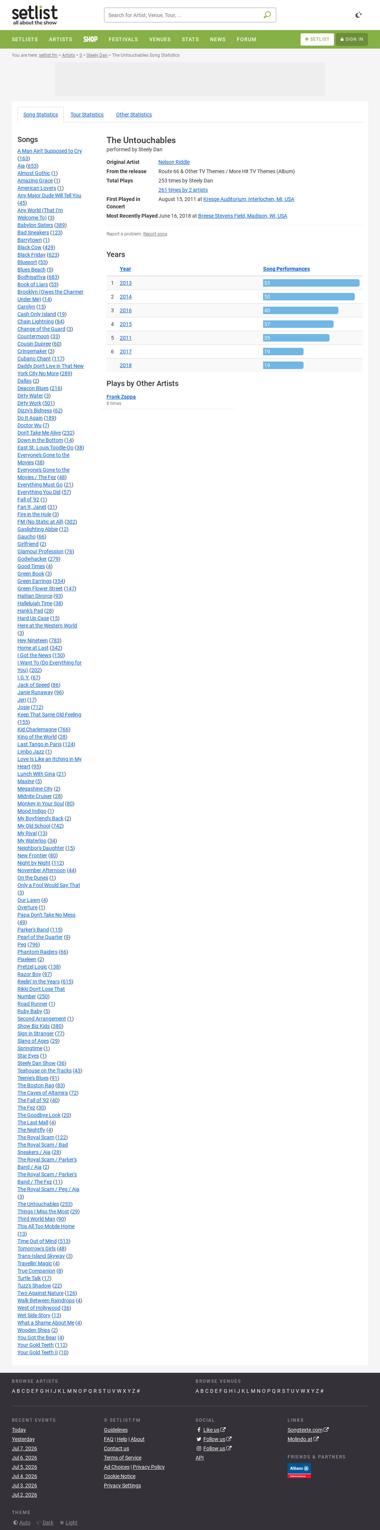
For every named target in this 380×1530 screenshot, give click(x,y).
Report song (155, 234)
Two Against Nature (40, 1293)
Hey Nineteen (32, 640)
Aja (21, 166)
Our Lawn (28, 900)
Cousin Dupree (34, 344)
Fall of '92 (28, 499)
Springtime (29, 1048)
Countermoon (33, 336)
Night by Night (33, 863)
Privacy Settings (122, 1485)
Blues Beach (31, 270)
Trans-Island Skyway (41, 1256)
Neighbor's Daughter (40, 848)
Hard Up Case (33, 618)
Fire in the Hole (34, 514)
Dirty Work (29, 403)
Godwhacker (32, 559)
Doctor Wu (29, 425)
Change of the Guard (41, 329)
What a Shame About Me (45, 1323)
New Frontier (32, 855)
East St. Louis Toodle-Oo (45, 448)
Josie (23, 707)
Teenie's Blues (33, 1078)
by (183, 190)
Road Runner (32, 1004)
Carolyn (26, 307)
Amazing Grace (35, 181)
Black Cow (29, 247)
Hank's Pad (30, 611)
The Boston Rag (35, 1085)
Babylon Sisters (35, 225)
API (200, 1458)
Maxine (25, 781)
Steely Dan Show (36, 1063)
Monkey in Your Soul (40, 804)
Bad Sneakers (33, 232)
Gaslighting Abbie (37, 529)
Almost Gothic (33, 173)
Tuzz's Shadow (34, 1286)
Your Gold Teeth (35, 1345)
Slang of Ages (33, 1041)
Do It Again (30, 418)
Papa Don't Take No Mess (46, 915)
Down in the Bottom (40, 440)
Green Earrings (34, 581)
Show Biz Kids (33, 1026)
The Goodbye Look (38, 1115)
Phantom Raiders (37, 952)
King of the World (37, 737)
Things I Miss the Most (43, 1211)
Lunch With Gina (36, 774)
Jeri (21, 700)
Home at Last (33, 648)
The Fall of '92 (33, 1100)
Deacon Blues (33, 388)
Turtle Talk (29, 1278)
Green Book (30, 574)
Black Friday (31, 255)
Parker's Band (33, 930)
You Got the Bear (36, 1338)
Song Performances (286, 269)
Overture (27, 907)
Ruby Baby (29, 1011)
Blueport (27, 262)
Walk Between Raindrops (46, 1300)
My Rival (27, 833)
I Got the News (34, 655)
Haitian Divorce (34, 596)
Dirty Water (30, 396)
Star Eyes (28, 1056)
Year (125, 269)
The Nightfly (31, 1130)
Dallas (24, 381)
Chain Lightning (35, 321)
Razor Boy (29, 974)
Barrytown (29, 240)
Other (134, 115)
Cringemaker (32, 351)
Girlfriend (28, 544)
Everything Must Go (40, 485)
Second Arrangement (41, 1019)
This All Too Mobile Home (46, 1226)
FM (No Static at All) (40, 522)
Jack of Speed (33, 685)
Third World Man (36, 1219)
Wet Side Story (33, 1315)
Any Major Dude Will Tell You (49, 195)
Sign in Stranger (35, 1033)
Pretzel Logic (32, 967)
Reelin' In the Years (38, 982)
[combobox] (190, 15)
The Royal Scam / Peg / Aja (48, 1189)
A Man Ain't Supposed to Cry (49, 151)
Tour (87, 115)
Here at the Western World (47, 626)
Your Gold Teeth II (37, 1352)
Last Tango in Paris (39, 744)
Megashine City (35, 789)
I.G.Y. (23, 677)
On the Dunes (32, 878)
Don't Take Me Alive (39, 433)
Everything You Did (38, 492)
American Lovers (36, 188)
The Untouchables (38, 1204)
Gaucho (26, 537)
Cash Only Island (36, 314)
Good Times (31, 566)
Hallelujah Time (34, 603)
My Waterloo (31, 841)
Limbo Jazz (30, 752)
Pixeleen (26, 959)
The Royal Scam (35, 1137)
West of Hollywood (38, 1308)
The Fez (26, 1108)
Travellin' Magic (34, 1263)
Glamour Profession (40, 551)
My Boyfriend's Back (40, 818)
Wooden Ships (33, 1330)
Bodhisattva (31, 277)
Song (40, 115)
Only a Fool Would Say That (48, 885)
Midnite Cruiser (34, 796)
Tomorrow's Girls (36, 1249)
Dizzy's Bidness (34, 410)
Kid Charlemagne (37, 729)
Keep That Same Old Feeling (49, 715)
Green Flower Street (40, 588)
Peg (21, 944)
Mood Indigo (31, 811)
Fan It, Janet (31, 507)
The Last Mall (32, 1122)
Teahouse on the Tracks (44, 1071)
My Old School (33, 826)
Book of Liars (32, 284)
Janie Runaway (35, 692)
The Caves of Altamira (42, 1093)
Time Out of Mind (37, 1241)
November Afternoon (41, 870)
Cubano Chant (34, 359)
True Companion (36, 1271)
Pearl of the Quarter (40, 937)
